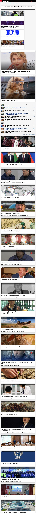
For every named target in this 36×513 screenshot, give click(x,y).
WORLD (20, 1)
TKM (15, 1)
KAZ (10, 1)
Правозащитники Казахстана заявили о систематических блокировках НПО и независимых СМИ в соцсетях (22, 20)
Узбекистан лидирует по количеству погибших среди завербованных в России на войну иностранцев (13, 20)
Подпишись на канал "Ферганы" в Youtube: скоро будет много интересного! (18, 7)
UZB (17, 1)
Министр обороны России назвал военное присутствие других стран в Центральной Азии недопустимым (30, 20)
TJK (13, 1)
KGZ (12, 1)
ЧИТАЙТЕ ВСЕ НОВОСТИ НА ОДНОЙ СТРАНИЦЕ (29, 110)
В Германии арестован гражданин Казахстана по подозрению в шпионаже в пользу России (5, 20)
